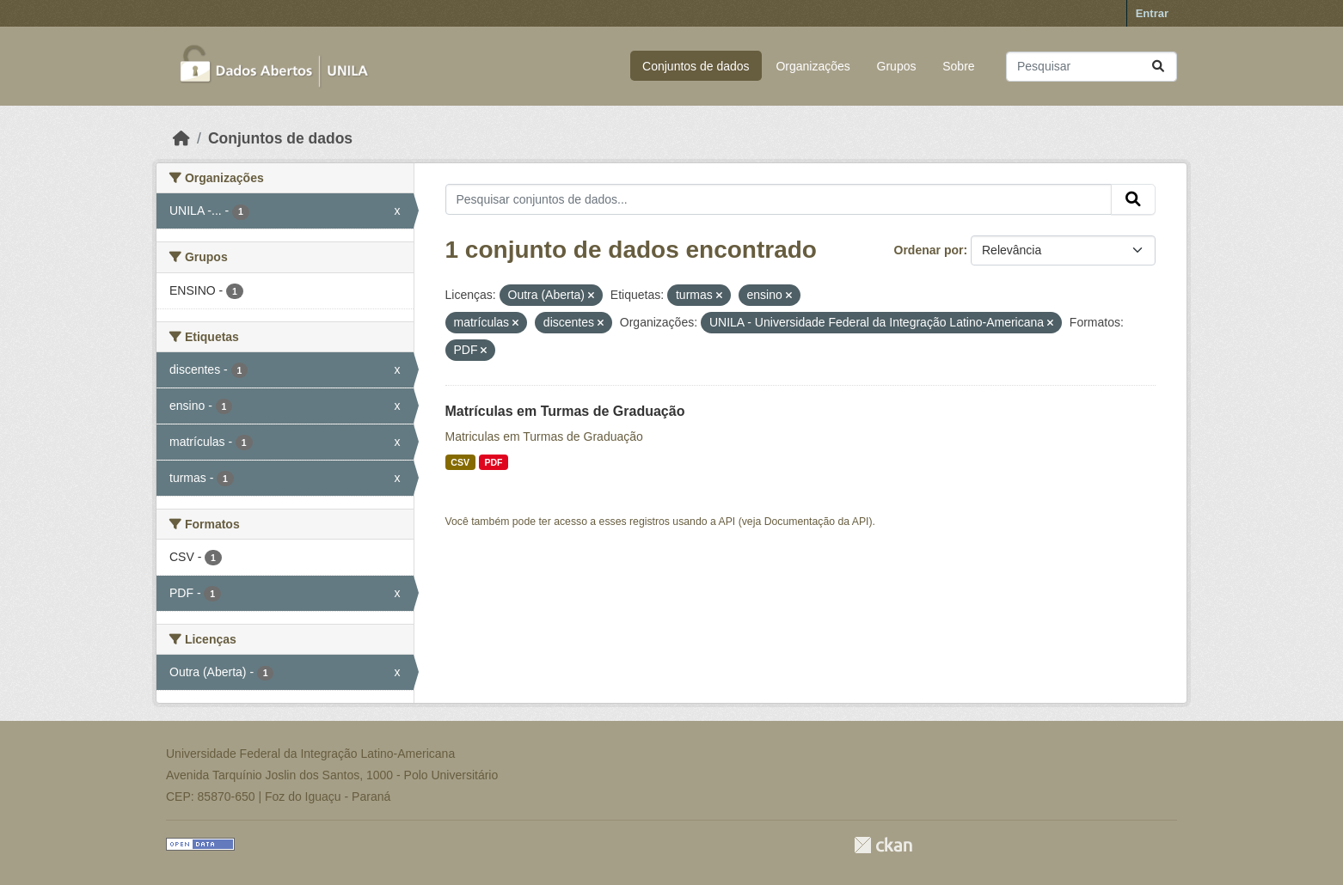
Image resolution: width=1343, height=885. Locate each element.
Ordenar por (929, 250)
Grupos (897, 66)
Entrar (1152, 13)
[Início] (181, 138)
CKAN (883, 845)
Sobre (958, 66)
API (727, 522)
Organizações (812, 66)
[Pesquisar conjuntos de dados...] (1091, 67)
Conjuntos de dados (696, 66)
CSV (460, 462)
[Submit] (1158, 67)
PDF (493, 462)
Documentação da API (816, 522)
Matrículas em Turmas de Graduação (565, 411)
